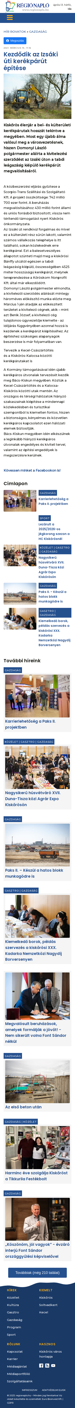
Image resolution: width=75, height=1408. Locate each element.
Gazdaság (38, 31)
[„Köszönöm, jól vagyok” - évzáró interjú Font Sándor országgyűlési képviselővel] (37, 1219)
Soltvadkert (48, 1305)
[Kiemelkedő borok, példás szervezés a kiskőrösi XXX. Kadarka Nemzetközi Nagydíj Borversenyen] (20, 619)
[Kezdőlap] (27, 6)
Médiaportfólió (18, 1374)
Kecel (43, 1312)
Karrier (12, 1359)
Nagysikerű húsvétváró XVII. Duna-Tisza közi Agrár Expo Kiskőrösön (51, 567)
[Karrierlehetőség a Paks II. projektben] (20, 501)
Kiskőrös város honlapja (50, 1354)
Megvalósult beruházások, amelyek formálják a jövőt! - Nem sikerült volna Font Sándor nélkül (35, 1032)
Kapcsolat (15, 1351)
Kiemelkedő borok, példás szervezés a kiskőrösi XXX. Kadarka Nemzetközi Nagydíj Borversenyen (33, 950)
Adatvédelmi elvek (54, 1390)
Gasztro (63, 547)
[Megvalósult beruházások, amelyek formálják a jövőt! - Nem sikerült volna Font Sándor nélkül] (37, 996)
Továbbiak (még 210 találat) (37, 1273)
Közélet (46, 547)
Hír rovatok (15, 31)
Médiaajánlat (17, 1366)
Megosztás (15, 40)
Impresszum (29, 1390)
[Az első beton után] (37, 1081)
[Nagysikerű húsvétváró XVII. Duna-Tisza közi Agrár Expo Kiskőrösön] (20, 555)
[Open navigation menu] (9, 18)
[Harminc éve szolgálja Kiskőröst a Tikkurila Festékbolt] (37, 1147)
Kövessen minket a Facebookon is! (32, 470)
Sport (45, 518)
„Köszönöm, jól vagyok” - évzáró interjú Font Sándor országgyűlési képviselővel (37, 1250)
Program (14, 1327)
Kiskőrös (46, 1297)
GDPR (10, 1402)
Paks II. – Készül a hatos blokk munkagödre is (52, 596)
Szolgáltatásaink (20, 1381)
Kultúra (13, 1305)
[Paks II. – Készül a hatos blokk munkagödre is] (20, 593)
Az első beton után (23, 1107)
